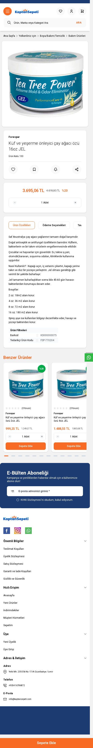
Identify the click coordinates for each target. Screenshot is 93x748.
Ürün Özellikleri (22, 225)
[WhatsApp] (28, 530)
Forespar (14, 137)
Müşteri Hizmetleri (13, 617)
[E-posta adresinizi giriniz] (45, 491)
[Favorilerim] (60, 11)
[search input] (45, 22)
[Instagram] (17, 530)
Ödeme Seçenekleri (54, 225)
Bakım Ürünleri (77, 35)
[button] (6, 455)
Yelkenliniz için (27, 35)
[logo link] (26, 11)
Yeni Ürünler (10, 602)
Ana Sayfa (9, 35)
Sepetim (8, 625)
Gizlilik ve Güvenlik (14, 578)
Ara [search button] (79, 22)
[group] (45, 84)
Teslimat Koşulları (13, 548)
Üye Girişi (8, 649)
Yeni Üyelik (9, 641)
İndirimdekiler (11, 610)
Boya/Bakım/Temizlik (52, 35)
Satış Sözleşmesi (13, 563)
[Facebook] (6, 530)
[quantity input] (45, 202)
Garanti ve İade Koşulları (17, 571)
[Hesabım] (71, 11)
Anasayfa (8, 595)
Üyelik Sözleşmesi (13, 556)
